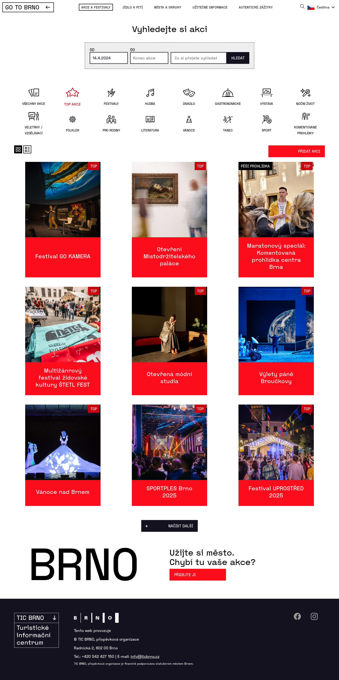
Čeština (323, 7)
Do (132, 49)
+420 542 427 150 (98, 656)
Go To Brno (22, 7)
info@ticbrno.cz (145, 656)
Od (92, 49)
